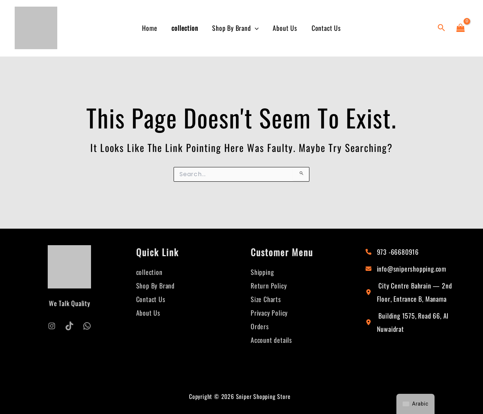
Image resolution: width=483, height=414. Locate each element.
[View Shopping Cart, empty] (460, 28)
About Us (284, 28)
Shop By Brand (235, 28)
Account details (271, 338)
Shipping (262, 272)
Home (151, 28)
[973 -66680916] (392, 251)
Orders (260, 325)
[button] (255, 28)
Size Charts (266, 298)
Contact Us (324, 28)
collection (185, 28)
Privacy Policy (269, 311)
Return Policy (269, 285)
